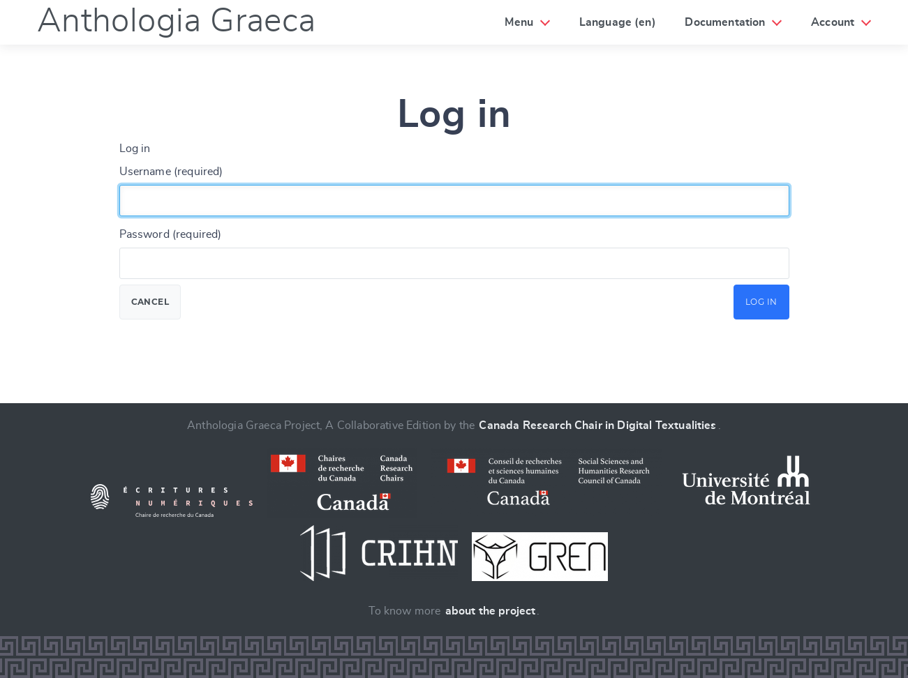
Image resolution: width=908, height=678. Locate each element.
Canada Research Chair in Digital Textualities (597, 425)
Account (832, 22)
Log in (761, 301)
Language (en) (617, 22)
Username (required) (171, 171)
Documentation (725, 22)
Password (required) (170, 234)
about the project (490, 611)
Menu (519, 22)
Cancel (150, 301)
